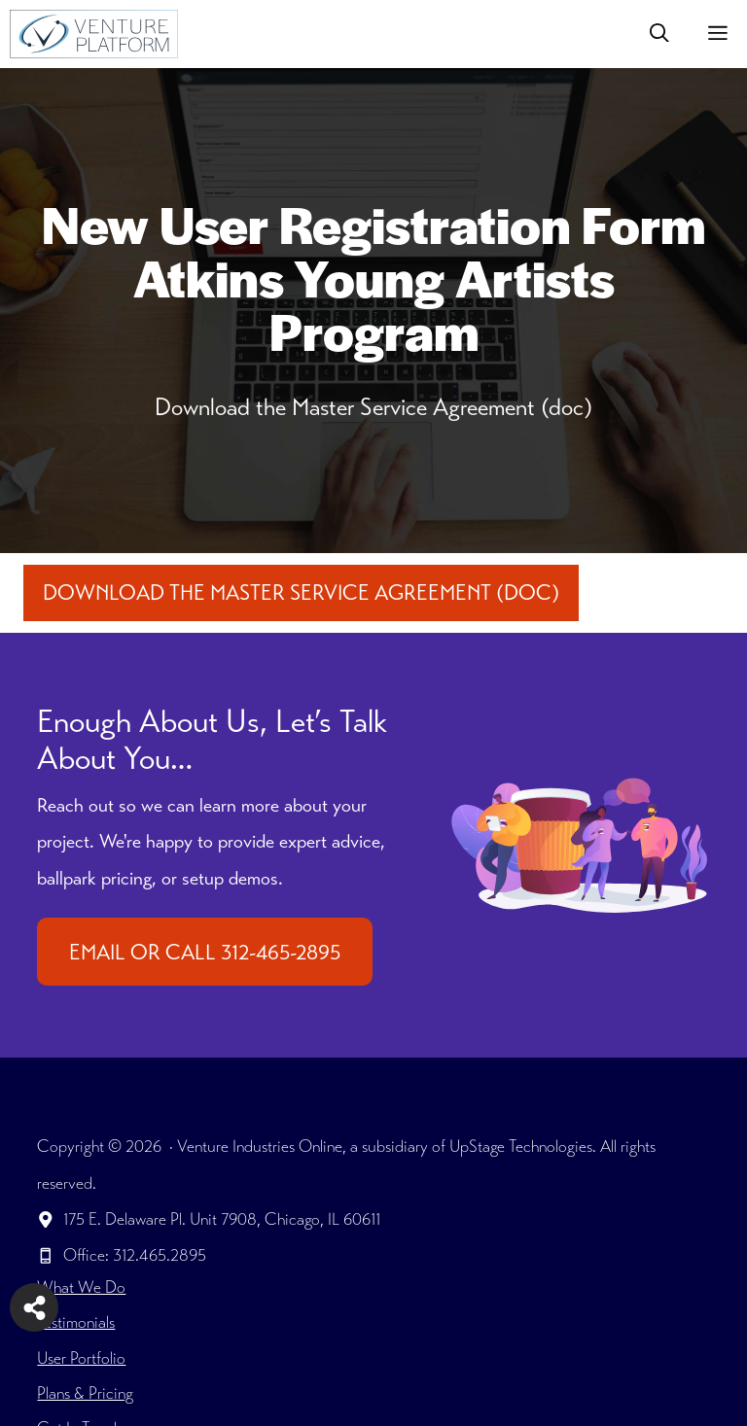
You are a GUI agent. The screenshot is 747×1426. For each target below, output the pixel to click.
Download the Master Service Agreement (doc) (301, 592)
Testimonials (76, 1322)
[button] (659, 34)
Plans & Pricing (85, 1393)
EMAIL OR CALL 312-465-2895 (204, 952)
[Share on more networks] (34, 1307)
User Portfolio (81, 1358)
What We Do (81, 1287)
